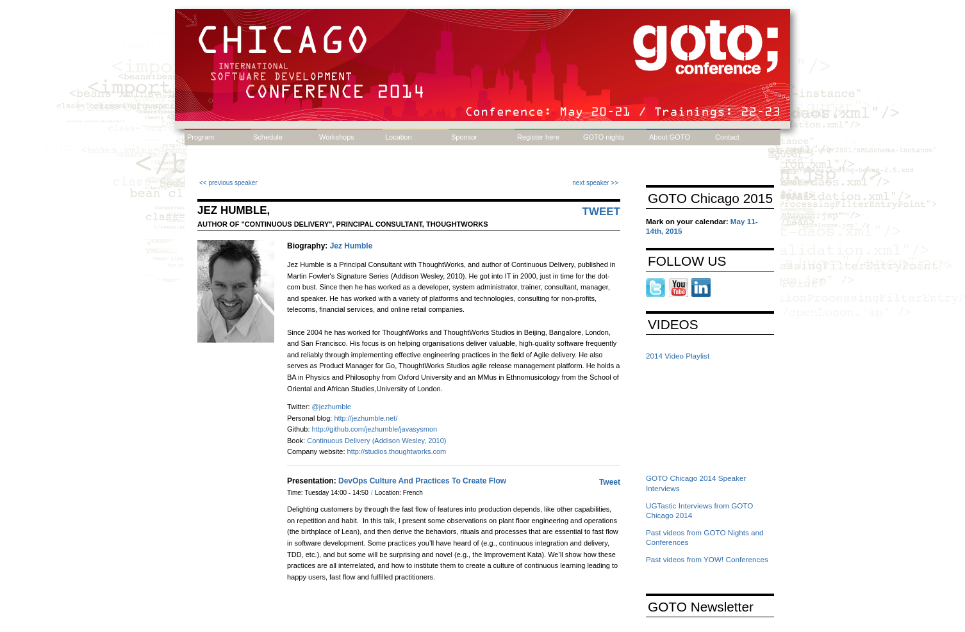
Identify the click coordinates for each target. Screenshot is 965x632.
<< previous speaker (228, 182)
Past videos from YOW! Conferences (707, 559)
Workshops (336, 137)
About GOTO (669, 137)
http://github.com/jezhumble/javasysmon (375, 429)
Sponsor (464, 137)
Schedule (268, 137)
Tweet (601, 212)
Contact (727, 137)
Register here (538, 137)
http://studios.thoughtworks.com (397, 451)
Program (200, 137)
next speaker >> (595, 182)
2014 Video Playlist (677, 356)
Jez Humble (351, 245)
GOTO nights (604, 137)
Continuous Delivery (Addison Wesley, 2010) (376, 440)
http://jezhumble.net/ (365, 418)
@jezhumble (331, 406)
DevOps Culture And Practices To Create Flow (422, 480)
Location (398, 137)
